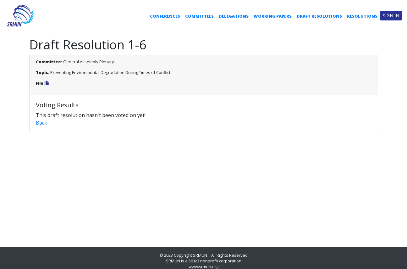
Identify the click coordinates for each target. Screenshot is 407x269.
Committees (199, 16)
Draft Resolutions (319, 16)
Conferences (165, 16)
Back (41, 122)
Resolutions (362, 16)
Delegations (234, 16)
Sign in (391, 16)
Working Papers (273, 16)
